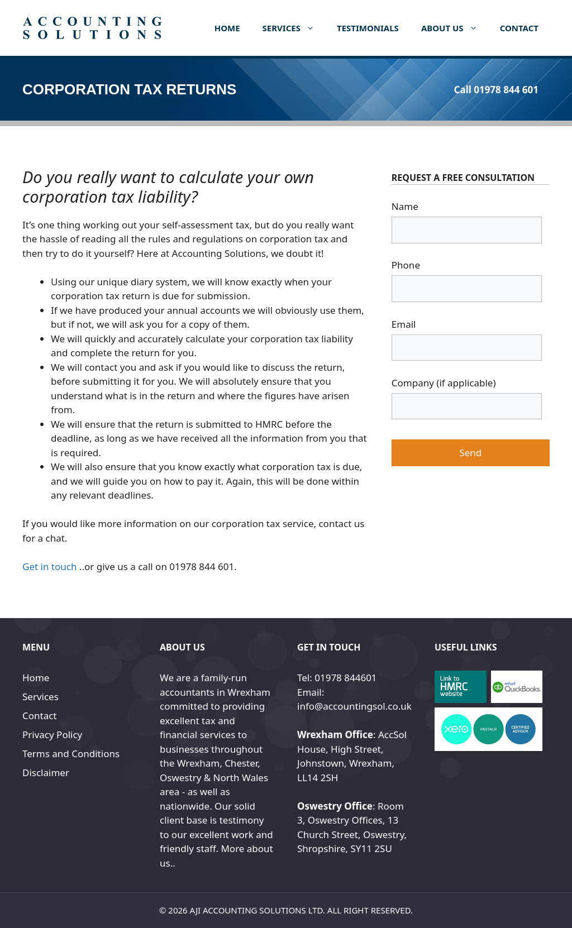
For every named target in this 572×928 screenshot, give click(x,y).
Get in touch (49, 566)
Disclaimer (45, 772)
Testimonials (368, 28)
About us (455, 28)
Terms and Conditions (71, 753)
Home (227, 28)
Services (294, 28)
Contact (519, 28)
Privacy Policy (52, 734)
